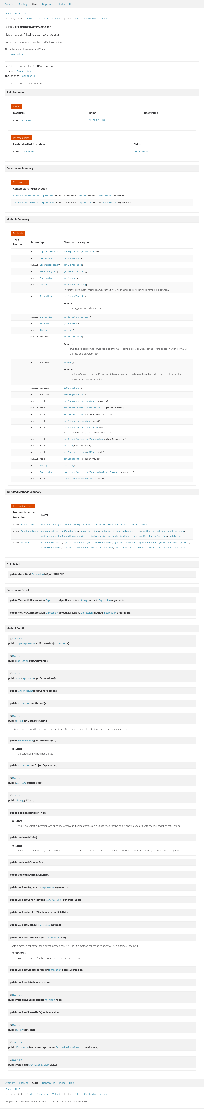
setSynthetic (177, 535)
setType (57, 524)
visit (67, 478)
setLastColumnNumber (76, 547)
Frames (9, 13)
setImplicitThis (73, 414)
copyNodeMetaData (51, 542)
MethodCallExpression (26, 195)
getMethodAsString (75, 284)
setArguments (71, 400)
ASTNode (44, 323)
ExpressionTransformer (103, 472)
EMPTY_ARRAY (141, 151)
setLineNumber (124, 547)
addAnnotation (49, 530)
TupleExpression (49, 251)
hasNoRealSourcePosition (73, 535)
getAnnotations (111, 530)
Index (62, 4)
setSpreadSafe (72, 458)
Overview (10, 4)
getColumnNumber (74, 542)
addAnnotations (89, 530)
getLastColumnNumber (99, 542)
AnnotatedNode (29, 530)
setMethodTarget (73, 427)
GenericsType (47, 271)
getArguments (71, 258)
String (82, 195)
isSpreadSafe (71, 387)
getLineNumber (147, 542)
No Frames (20, 13)
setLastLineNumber (102, 547)
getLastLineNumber (126, 542)
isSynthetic (98, 535)
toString (69, 465)
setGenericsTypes (74, 407)
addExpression (72, 251)
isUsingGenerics (73, 394)
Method (56, 18)
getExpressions (73, 264)
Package (23, 4)
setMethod (69, 420)
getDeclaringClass (154, 530)
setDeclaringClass (119, 535)
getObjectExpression (76, 316)
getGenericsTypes (74, 271)
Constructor (43, 18)
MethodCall (17, 54)
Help (71, 4)
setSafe (68, 445)
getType (45, 524)
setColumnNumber (51, 547)
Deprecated (48, 4)
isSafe (67, 362)
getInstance (48, 535)
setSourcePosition (75, 452)
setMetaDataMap (144, 547)
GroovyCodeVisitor (83, 478)
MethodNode (46, 296)
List (42, 264)
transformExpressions (105, 524)
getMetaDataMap (168, 542)
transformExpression (76, 472)
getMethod (69, 277)
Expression (23, 71)
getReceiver (71, 323)
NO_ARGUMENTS (97, 120)
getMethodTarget (73, 296)
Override (17, 638)
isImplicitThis (73, 336)
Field (29, 18)
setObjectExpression (76, 438)
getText (68, 329)
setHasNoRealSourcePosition (150, 535)
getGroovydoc (176, 530)
